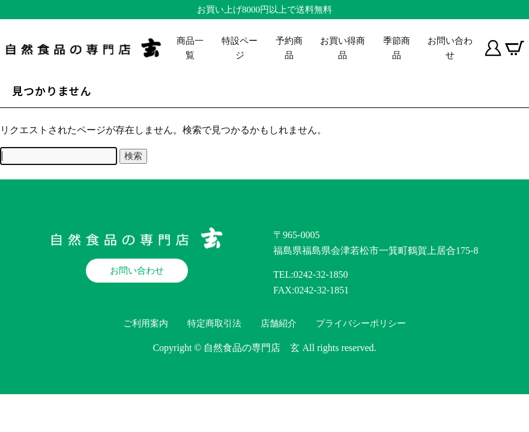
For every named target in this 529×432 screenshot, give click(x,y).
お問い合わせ (450, 48)
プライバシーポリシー (361, 323)
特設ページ (240, 48)
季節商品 (396, 48)
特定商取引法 (214, 323)
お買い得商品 (342, 48)
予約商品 (289, 48)
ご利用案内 (145, 323)
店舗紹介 (279, 323)
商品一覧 (190, 48)
